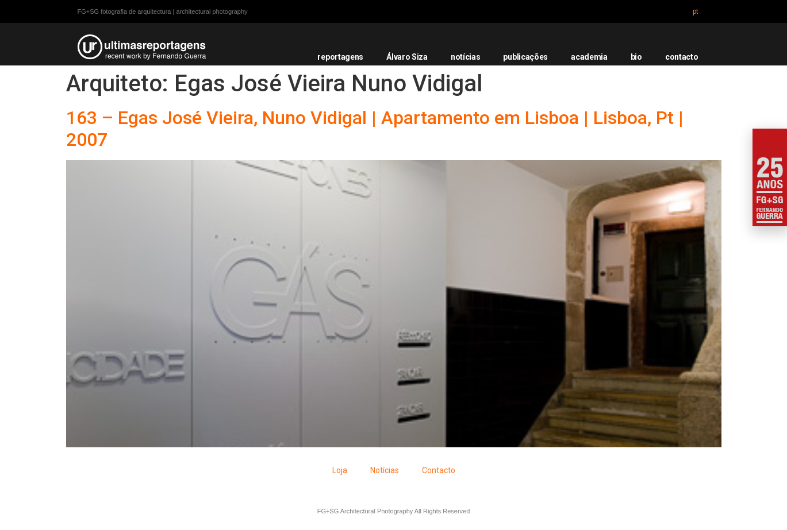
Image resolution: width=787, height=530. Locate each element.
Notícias (384, 470)
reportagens (340, 56)
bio (636, 56)
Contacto (438, 470)
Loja (339, 470)
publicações (525, 56)
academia (589, 56)
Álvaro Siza (407, 56)
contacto (681, 56)
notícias (466, 56)
